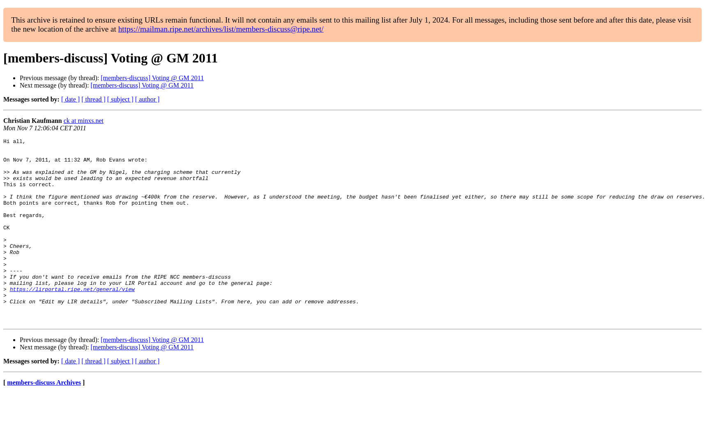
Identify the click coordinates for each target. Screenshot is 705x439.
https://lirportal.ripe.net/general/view (72, 319)
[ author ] (147, 99)
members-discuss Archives (44, 419)
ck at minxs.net (84, 120)
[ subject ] (120, 99)
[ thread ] (93, 99)
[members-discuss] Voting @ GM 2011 (152, 77)
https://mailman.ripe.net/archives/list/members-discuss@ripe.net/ (221, 29)
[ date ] (70, 99)
